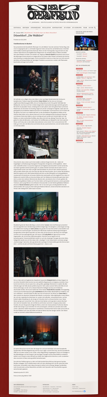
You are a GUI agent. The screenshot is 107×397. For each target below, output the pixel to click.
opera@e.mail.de (23, 391)
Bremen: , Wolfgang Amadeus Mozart (85, 90)
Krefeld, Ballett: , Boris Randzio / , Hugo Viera (86, 77)
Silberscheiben (46, 390)
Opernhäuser (36, 27)
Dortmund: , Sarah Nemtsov (84, 142)
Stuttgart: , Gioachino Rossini (86, 110)
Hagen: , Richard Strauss (85, 87)
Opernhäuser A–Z (47, 388)
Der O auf (77, 391)
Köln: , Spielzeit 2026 (85, 121)
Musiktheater (29, 32)
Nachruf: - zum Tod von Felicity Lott (85, 94)
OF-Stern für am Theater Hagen (86, 70)
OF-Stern (67, 27)
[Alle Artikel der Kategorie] (86, 43)
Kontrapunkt (57, 27)
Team (85, 27)
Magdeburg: (84, 107)
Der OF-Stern (54, 390)
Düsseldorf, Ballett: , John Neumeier (84, 99)
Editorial (17, 27)
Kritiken (26, 27)
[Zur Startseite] (53, 12)
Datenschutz (82, 388)
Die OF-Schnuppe (47, 391)
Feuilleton (46, 27)
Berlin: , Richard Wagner (86, 73)
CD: (85, 117)
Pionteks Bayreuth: (86, 115)
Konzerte (53, 386)
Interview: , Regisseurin (84, 128)
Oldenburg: (84, 85)
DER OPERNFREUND (19, 384)
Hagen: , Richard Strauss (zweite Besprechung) (86, 81)
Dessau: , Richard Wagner (86, 102)
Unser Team (75, 386)
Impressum (75, 388)
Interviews (58, 386)
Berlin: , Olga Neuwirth (84, 125)
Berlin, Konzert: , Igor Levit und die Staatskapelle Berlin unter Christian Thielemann (86, 132)
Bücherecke (56, 388)
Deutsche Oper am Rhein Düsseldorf (45, 32)
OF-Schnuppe (77, 27)
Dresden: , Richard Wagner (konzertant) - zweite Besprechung (86, 137)
